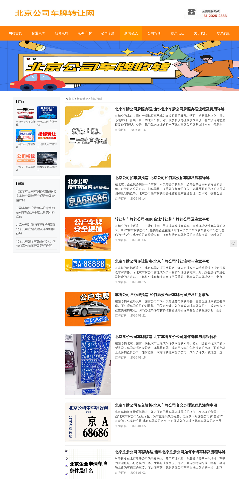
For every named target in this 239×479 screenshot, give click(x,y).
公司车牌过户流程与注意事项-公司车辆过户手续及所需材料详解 (36, 212)
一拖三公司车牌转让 (25, 146)
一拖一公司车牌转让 (25, 123)
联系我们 (223, 33)
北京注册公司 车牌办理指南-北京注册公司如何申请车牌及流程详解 (170, 452)
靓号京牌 (61, 33)
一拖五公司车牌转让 (25, 168)
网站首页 (15, 33)
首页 (72, 98)
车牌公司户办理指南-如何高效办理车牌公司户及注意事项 (162, 295)
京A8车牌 (85, 33)
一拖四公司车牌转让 (47, 146)
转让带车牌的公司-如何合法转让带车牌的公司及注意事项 (162, 219)
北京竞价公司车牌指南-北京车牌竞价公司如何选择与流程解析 (166, 337)
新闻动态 (131, 33)
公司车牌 (108, 33)
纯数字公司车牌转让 (47, 168)
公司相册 (154, 33)
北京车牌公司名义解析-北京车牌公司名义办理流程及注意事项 (166, 405)
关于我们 (200, 33)
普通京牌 (38, 33)
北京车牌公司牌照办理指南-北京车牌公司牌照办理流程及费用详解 (169, 109)
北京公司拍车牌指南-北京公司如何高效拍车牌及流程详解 (162, 178)
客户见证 (177, 33)
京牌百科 (96, 98)
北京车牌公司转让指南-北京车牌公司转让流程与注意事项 (162, 261)
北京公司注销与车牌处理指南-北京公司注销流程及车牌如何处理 (36, 229)
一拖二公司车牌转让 (47, 123)
